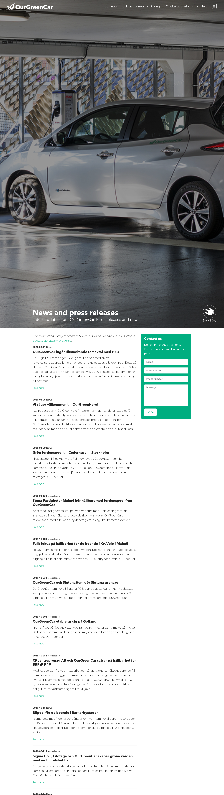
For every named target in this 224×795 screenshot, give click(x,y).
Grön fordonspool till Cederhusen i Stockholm (71, 452)
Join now (111, 6)
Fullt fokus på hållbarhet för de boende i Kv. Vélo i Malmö (80, 543)
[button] (193, 6)
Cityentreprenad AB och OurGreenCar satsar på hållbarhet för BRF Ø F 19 (84, 662)
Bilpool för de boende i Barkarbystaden (66, 712)
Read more (38, 387)
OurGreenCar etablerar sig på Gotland (65, 621)
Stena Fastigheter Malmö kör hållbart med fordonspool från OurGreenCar (82, 502)
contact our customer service (52, 340)
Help (204, 6)
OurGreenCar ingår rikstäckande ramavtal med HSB (76, 352)
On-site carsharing (178, 6)
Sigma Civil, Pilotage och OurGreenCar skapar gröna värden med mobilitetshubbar (83, 758)
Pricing (155, 6)
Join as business (134, 6)
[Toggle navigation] (214, 6)
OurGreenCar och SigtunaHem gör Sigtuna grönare (75, 582)
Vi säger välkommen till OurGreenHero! (65, 404)
